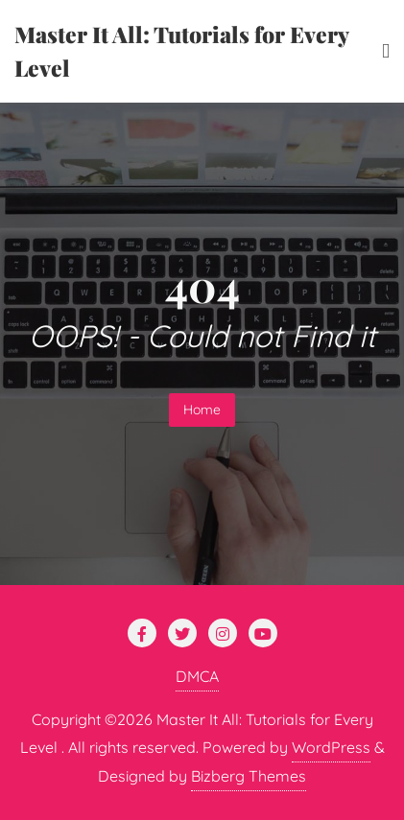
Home (202, 409)
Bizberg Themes (248, 775)
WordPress (331, 747)
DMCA (197, 676)
